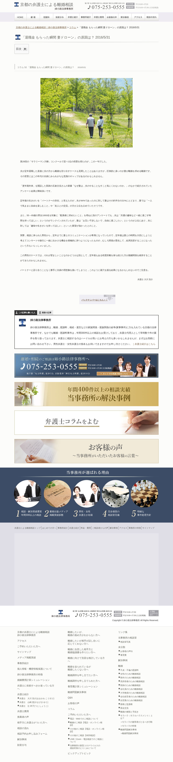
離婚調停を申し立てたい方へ (83, 675)
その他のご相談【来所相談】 (83, 735)
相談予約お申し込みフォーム (32, 733)
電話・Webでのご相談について (84, 719)
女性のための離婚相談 (130, 674)
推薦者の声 (23, 717)
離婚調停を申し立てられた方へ (84, 681)
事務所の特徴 (135, 528)
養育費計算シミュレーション (83, 686)
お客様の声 (112, 17)
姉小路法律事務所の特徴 (30, 674)
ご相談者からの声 (100, 528)
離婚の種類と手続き (129, 712)
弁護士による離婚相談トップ (27, 528)
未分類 (121, 647)
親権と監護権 (126, 704)
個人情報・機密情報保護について (34, 669)
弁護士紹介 (72, 17)
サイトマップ (148, 528)
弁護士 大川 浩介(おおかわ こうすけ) (36, 698)
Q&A (70, 697)
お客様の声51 (126, 651)
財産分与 (59, 17)
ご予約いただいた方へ (28, 646)
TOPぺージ (20, 17)
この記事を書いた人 (26, 313)
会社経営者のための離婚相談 (133, 696)
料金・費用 (86, 528)
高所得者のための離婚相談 (132, 681)
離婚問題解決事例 (77, 692)
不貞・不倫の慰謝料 (129, 670)
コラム (71, 709)
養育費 (123, 655)
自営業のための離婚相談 (131, 700)
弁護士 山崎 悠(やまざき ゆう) (33, 702)
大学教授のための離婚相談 (132, 693)
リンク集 (122, 632)
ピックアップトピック (79, 753)
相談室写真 (125, 642)
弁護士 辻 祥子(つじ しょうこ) (33, 706)
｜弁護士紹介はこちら (143, 344)
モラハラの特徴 (129, 726)
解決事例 (125, 17)
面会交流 (124, 708)
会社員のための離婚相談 (131, 689)
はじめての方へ (49, 528)
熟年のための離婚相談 (130, 677)
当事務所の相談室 (127, 637)
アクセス (138, 17)
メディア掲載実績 (26, 657)
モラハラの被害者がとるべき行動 (137, 722)
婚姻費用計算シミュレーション (33, 680)
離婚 (33, 17)
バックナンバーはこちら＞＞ (94, 300)
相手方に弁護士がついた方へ (32, 722)
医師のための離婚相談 (130, 685)
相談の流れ (152, 17)
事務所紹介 (86, 17)
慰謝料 (46, 17)
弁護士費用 (99, 17)
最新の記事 (46, 313)
